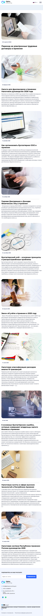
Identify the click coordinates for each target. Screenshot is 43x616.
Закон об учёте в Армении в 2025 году (18, 313)
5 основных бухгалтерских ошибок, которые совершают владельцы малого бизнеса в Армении (19, 427)
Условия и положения (7, 611)
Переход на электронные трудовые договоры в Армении (19, 47)
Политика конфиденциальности (23, 611)
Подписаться (31, 576)
